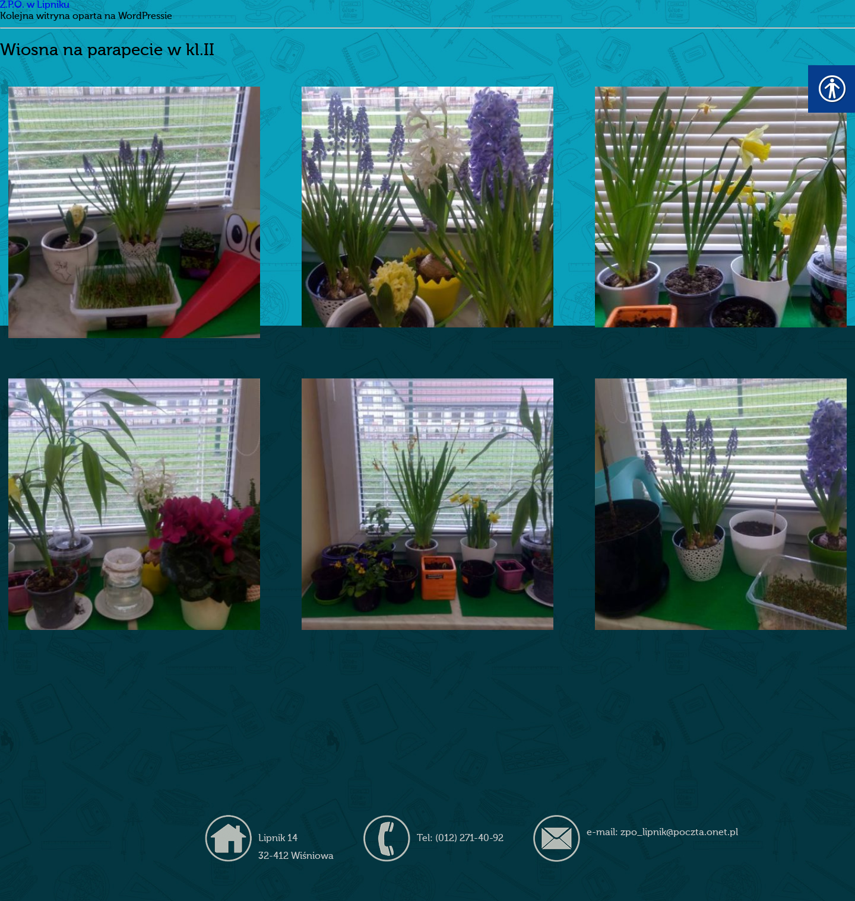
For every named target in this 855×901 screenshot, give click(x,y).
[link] (134, 212)
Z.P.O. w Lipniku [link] (34, 5)
